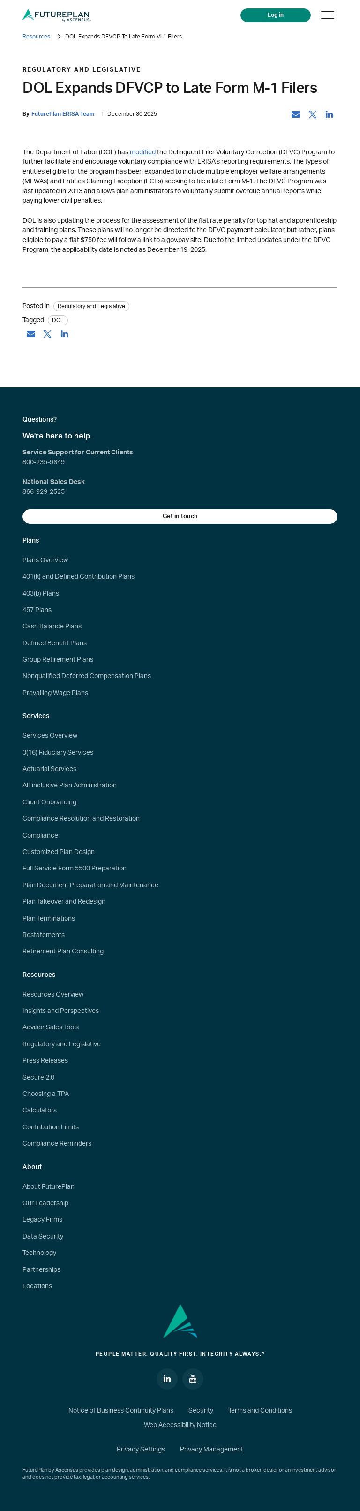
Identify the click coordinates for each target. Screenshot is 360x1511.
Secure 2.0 (38, 1077)
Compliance (40, 835)
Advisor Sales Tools (50, 1027)
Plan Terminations (48, 918)
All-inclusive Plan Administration (69, 785)
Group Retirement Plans (57, 660)
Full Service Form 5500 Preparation (74, 868)
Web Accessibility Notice (180, 1425)
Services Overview (49, 736)
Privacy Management (211, 1449)
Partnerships (41, 1270)
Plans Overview (45, 560)
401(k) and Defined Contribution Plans (78, 577)
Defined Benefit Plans (54, 643)
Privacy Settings (141, 1449)
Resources (36, 36)
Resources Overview (52, 994)
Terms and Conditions (260, 1410)
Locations (37, 1286)
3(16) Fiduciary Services (57, 752)
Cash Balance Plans (52, 626)
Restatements (43, 935)
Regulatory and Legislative (61, 1044)
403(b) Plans (40, 593)
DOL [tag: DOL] (58, 320)
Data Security (42, 1236)
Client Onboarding (49, 802)
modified (143, 152)
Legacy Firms (42, 1219)
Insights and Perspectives (60, 1011)
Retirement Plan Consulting (63, 951)
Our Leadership (45, 1203)
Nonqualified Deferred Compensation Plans (86, 676)
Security (200, 1410)
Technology (39, 1253)
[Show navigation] (328, 15)
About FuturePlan (48, 1187)
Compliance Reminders (56, 1144)
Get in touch (180, 516)
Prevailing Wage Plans (55, 693)
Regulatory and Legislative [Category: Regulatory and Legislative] (91, 306)
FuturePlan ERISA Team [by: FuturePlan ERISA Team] (63, 114)
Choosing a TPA (45, 1094)
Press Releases (45, 1061)
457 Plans (37, 610)
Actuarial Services (49, 769)
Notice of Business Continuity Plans (120, 1410)
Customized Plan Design (58, 852)
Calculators (39, 1110)
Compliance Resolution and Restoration (81, 819)
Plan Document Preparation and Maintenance (90, 885)
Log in (276, 15)
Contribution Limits (50, 1127)
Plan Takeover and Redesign (63, 902)
